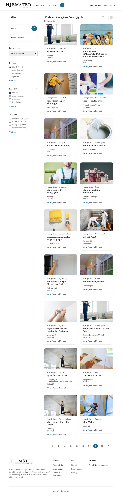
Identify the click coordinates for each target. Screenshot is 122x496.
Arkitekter (16, 99)
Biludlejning (17, 102)
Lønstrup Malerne (92, 375)
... (65, 446)
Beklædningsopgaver (20, 118)
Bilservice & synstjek (19, 122)
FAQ (105, 5)
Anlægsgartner (18, 96)
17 (71, 446)
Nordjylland (17, 67)
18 (77, 446)
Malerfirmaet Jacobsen (94, 281)
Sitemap (74, 473)
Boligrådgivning (18, 125)
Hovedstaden (17, 70)
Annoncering (58, 469)
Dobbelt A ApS (89, 237)
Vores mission (58, 465)
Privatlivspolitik (76, 469)
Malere (15, 93)
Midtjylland (17, 73)
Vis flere (12, 81)
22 (102, 446)
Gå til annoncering (101, 465)
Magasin (113, 5)
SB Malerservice (55, 51)
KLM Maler (88, 422)
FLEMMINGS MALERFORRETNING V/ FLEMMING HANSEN (95, 54)
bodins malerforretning (58, 145)
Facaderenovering (18, 128)
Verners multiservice (93, 101)
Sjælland (15, 77)
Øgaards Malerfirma (57, 375)
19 (83, 446)
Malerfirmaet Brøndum (94, 145)
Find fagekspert (95, 5)
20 (89, 446)
